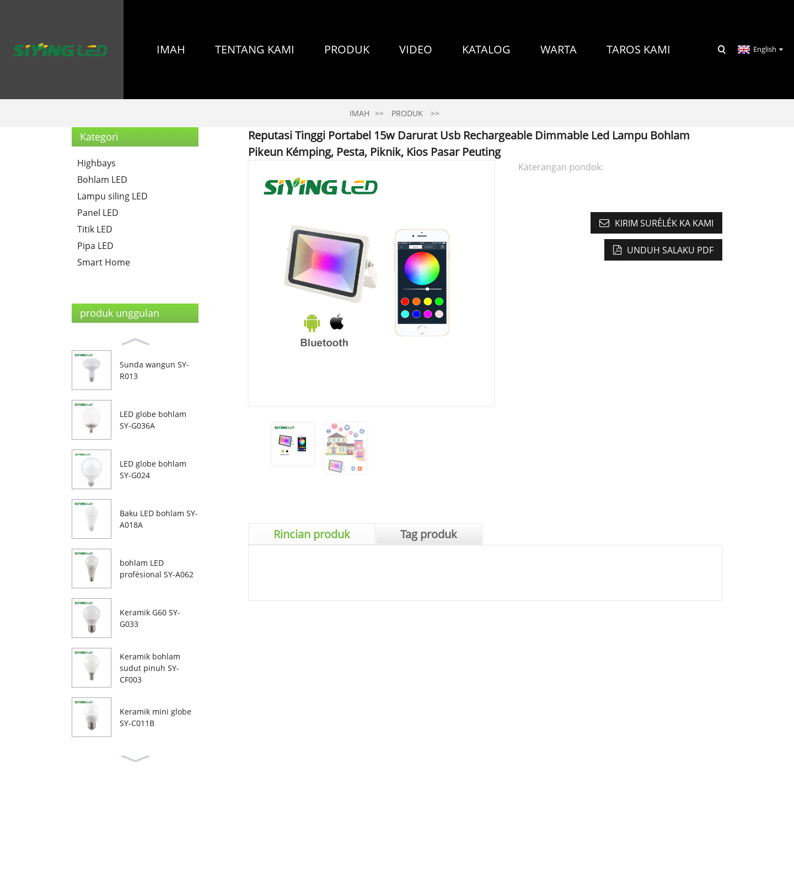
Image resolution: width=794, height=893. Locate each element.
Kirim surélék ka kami (664, 223)
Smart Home (103, 262)
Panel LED (98, 213)
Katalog (486, 49)
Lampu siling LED (112, 196)
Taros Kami (638, 49)
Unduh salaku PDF (670, 250)
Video (415, 49)
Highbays (96, 163)
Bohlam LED (102, 180)
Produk (346, 49)
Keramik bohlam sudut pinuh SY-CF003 (150, 668)
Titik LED (94, 229)
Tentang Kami (254, 49)
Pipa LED (95, 246)
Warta (558, 49)
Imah (171, 49)
